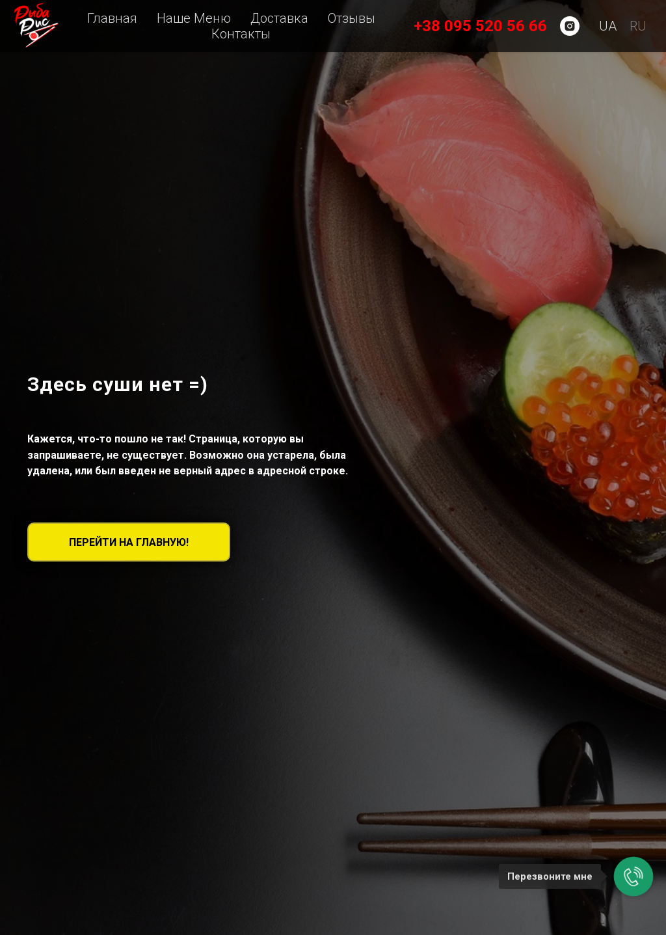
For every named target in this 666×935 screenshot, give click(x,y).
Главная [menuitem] (112, 18)
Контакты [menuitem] (241, 34)
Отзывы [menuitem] (351, 18)
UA (608, 26)
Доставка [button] (279, 18)
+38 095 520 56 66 (480, 26)
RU (638, 26)
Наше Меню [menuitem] (194, 18)
